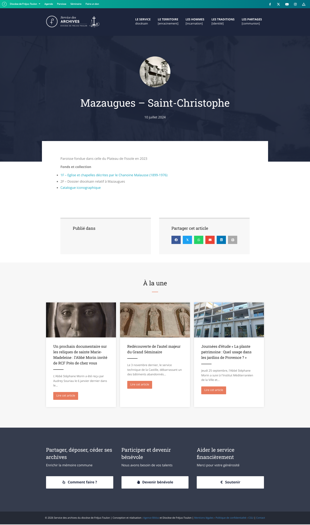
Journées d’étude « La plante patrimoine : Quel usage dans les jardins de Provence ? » (226, 352)
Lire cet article (67, 395)
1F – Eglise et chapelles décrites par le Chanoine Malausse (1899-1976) (113, 175)
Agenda (48, 4)
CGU (250, 518)
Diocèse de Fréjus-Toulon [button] (24, 4)
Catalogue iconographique (80, 187)
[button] (79, 483)
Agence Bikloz (151, 518)
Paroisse (61, 4)
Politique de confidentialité (231, 518)
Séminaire (76, 4)
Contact (260, 518)
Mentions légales (203, 518)
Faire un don (92, 4)
